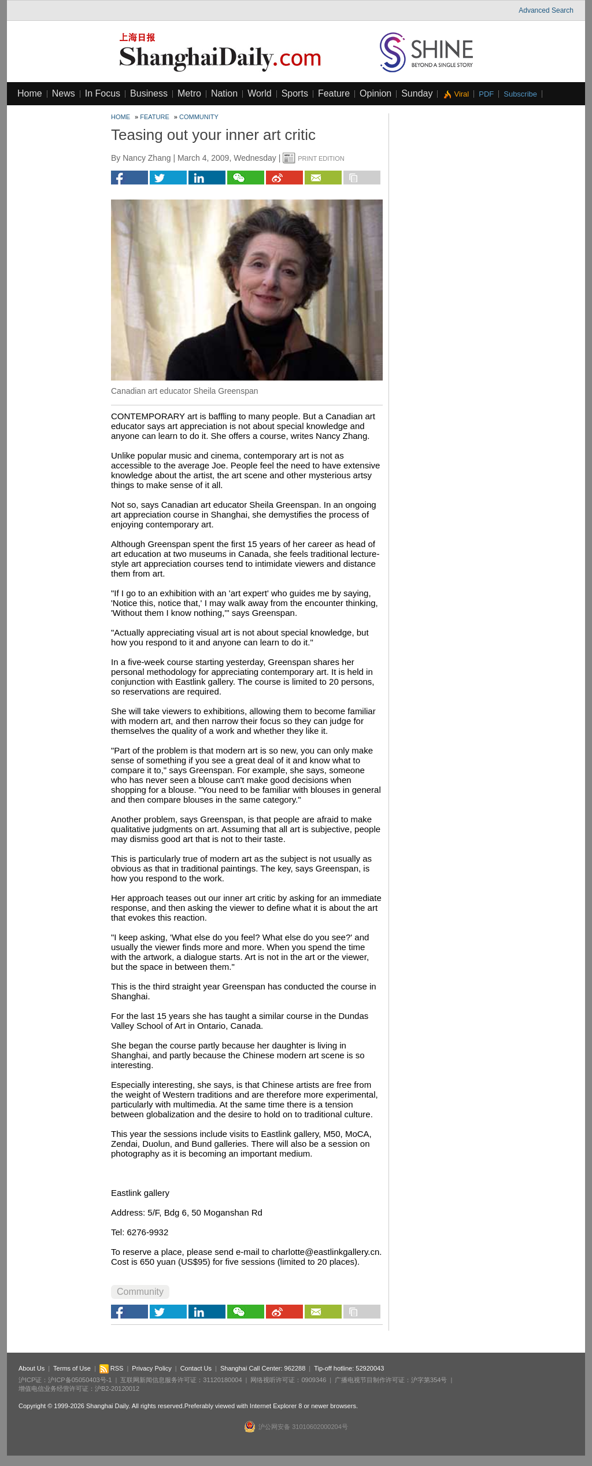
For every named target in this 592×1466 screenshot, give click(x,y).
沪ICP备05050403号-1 (80, 1379)
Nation (224, 93)
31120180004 (222, 1379)
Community (199, 116)
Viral (461, 94)
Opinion (375, 93)
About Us (31, 1368)
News (63, 93)
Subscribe (520, 94)
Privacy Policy (151, 1368)
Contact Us (196, 1368)
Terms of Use (72, 1368)
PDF (486, 94)
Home (29, 93)
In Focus (102, 93)
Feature (334, 93)
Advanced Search (546, 10)
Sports (295, 93)
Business (149, 93)
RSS (111, 1368)
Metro (189, 93)
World (259, 93)
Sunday (416, 93)
